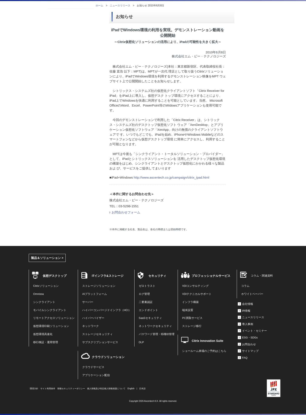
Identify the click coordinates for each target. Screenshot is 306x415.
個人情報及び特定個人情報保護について (106, 388)
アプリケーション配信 (96, 375)
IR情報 (246, 310)
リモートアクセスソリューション (54, 318)
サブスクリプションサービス (100, 342)
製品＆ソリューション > (47, 258)
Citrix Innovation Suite (207, 341)
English (131, 388)
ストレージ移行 (191, 326)
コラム (245, 285)
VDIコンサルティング (195, 285)
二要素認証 (146, 302)
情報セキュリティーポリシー (71, 388)
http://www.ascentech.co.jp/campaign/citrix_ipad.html (171, 177)
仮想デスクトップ (55, 275)
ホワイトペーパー (252, 294)
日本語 (142, 388)
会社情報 (247, 304)
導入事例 (247, 324)
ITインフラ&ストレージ (107, 275)
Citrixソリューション (46, 285)
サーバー (87, 302)
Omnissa (38, 294)
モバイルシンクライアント (49, 310)
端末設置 (187, 310)
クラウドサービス (93, 367)
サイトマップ (250, 351)
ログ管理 (144, 294)
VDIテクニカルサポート (196, 294)
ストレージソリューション (98, 285)
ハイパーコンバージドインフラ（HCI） (106, 310)
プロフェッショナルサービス (211, 275)
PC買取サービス (192, 318)
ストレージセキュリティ (97, 334)
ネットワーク (90, 326)
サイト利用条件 (47, 388)
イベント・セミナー (254, 330)
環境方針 (34, 388)
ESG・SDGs (250, 337)
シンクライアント (44, 302)
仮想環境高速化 (42, 334)
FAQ (244, 357)
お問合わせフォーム (124, 212)
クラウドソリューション (108, 357)
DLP (141, 342)
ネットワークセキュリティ (155, 326)
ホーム (99, 5)
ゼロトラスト (147, 285)
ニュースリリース (120, 5)
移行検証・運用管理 (45, 342)
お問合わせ (249, 344)
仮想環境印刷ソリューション (51, 326)
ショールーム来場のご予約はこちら (204, 351)
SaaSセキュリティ (150, 318)
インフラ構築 (190, 302)
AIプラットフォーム (94, 294)
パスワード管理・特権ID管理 (157, 334)
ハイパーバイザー (93, 318)
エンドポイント (148, 310)
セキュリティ (157, 275)
